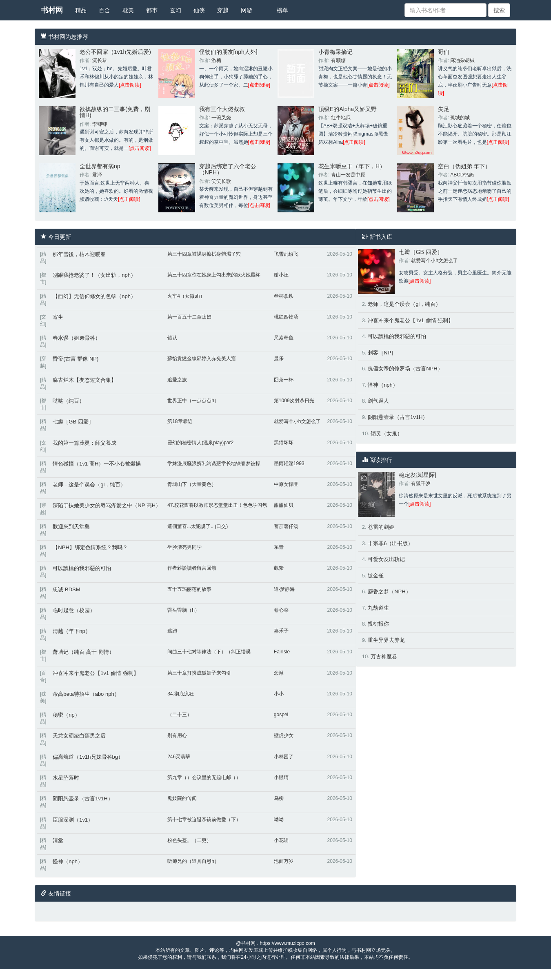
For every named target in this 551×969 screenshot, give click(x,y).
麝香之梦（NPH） (389, 591)
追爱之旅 (177, 380)
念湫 (279, 673)
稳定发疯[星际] (417, 475)
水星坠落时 (66, 778)
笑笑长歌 (221, 181)
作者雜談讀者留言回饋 (191, 568)
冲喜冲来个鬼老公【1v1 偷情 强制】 (95, 673)
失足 (443, 109)
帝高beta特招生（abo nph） (86, 694)
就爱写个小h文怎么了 (297, 421)
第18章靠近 (179, 421)
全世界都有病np (100, 166)
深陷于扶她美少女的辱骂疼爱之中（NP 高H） (107, 505)
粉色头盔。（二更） (189, 840)
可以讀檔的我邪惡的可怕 (82, 568)
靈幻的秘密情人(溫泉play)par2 (200, 443)
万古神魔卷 (384, 656)
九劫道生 (378, 608)
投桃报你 (378, 624)
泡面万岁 (283, 861)
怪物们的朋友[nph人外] (228, 52)
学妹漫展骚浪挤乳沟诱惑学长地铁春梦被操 (213, 463)
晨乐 (279, 358)
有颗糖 (338, 60)
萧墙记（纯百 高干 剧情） (83, 652)
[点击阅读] (130, 85)
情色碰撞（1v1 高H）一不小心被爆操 (97, 464)
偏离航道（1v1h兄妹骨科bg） (88, 757)
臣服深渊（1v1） (73, 820)
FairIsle (282, 652)
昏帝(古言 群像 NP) (75, 359)
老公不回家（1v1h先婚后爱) (115, 52)
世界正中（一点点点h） (193, 400)
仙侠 (199, 10)
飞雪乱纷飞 (286, 254)
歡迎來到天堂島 (71, 526)
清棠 (58, 841)
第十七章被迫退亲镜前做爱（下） (204, 819)
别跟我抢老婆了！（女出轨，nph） (94, 275)
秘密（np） (66, 715)
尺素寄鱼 (283, 338)
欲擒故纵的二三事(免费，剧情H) (115, 112)
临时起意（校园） (74, 610)
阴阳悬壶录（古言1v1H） (83, 798)
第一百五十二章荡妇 (189, 317)
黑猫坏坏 (283, 443)
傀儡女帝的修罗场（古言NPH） (405, 368)
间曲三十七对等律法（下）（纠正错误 (209, 652)
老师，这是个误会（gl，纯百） (89, 484)
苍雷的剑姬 (381, 527)
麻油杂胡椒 (462, 60)
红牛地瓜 (341, 117)
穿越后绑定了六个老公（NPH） (227, 169)
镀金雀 (376, 575)
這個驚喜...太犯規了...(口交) (197, 526)
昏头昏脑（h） (183, 610)
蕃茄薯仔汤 (286, 526)
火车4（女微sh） (185, 296)
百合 (104, 10)
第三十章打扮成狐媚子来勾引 (199, 673)
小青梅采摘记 (335, 52)
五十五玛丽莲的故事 (189, 589)
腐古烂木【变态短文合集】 (84, 380)
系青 (279, 547)
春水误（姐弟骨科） (76, 338)
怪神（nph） (68, 861)
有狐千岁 (421, 483)
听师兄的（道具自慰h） (193, 861)
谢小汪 (281, 275)
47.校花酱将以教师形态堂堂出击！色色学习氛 (217, 505)
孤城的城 (460, 117)
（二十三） (179, 714)
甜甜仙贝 (283, 505)
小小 (279, 694)
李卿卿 (99, 124)
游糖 (216, 60)
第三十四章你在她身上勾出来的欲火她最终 (213, 275)
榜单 (282, 10)
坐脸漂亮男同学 (184, 547)
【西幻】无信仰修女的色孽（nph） (94, 296)
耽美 (128, 10)
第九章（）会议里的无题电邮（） (204, 777)
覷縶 (279, 568)
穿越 (223, 10)
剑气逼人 (378, 401)
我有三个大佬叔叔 (222, 109)
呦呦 (279, 819)
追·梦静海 (284, 589)
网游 (246, 10)
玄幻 (175, 10)
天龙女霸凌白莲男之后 (79, 736)
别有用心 (177, 735)
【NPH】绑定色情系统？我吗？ (90, 547)
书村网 (52, 10)
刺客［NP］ (382, 353)
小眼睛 (281, 777)
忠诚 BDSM (66, 589)
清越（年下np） (71, 631)
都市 (152, 10)
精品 (81, 10)
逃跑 (172, 631)
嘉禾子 (281, 631)
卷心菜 (281, 610)
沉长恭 (99, 60)
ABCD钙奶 (461, 175)
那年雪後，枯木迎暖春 (79, 254)
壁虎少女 (283, 735)
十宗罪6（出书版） (390, 543)
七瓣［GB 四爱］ (73, 422)
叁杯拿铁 (283, 296)
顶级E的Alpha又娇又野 (347, 109)
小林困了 (283, 757)
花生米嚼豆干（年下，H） (351, 166)
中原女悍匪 (286, 484)
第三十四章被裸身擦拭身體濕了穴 (204, 254)
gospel (281, 714)
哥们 (443, 52)
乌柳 (279, 798)
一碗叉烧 (221, 117)
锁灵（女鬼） (386, 433)
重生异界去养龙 (386, 640)
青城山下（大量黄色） (191, 484)
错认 (172, 338)
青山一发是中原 (348, 175)
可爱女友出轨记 (386, 559)
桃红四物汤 (286, 317)
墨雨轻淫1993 (289, 463)
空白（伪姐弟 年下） (464, 166)
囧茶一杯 (283, 380)
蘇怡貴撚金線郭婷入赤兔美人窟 (201, 358)
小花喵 (281, 840)
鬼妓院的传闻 (182, 798)
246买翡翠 (178, 757)
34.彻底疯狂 (180, 694)
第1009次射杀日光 (294, 400)
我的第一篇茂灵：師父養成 (84, 443)
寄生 (58, 317)
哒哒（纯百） (68, 401)
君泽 (97, 175)
